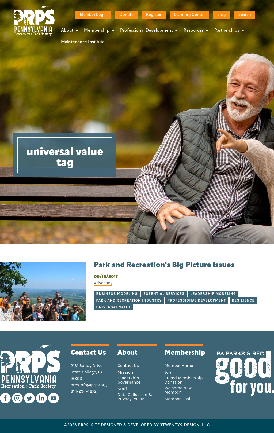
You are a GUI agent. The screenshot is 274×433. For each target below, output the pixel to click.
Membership (96, 30)
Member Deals (179, 399)
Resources (194, 30)
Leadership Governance (128, 380)
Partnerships (226, 30)
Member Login (93, 15)
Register (153, 15)
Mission (125, 372)
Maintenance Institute (83, 42)
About (67, 30)
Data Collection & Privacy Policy (134, 396)
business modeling (117, 294)
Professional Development (146, 30)
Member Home (179, 366)
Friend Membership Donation (184, 380)
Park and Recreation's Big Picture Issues (164, 265)
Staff (122, 389)
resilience (243, 300)
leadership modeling (213, 294)
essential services (164, 294)
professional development (197, 300)
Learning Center (189, 15)
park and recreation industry (129, 300)
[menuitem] (68, 30)
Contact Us (128, 366)
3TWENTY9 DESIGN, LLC (185, 425)
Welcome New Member (178, 390)
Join (169, 372)
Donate (127, 15)
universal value (113, 307)
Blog (221, 15)
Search (244, 15)
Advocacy (103, 282)
